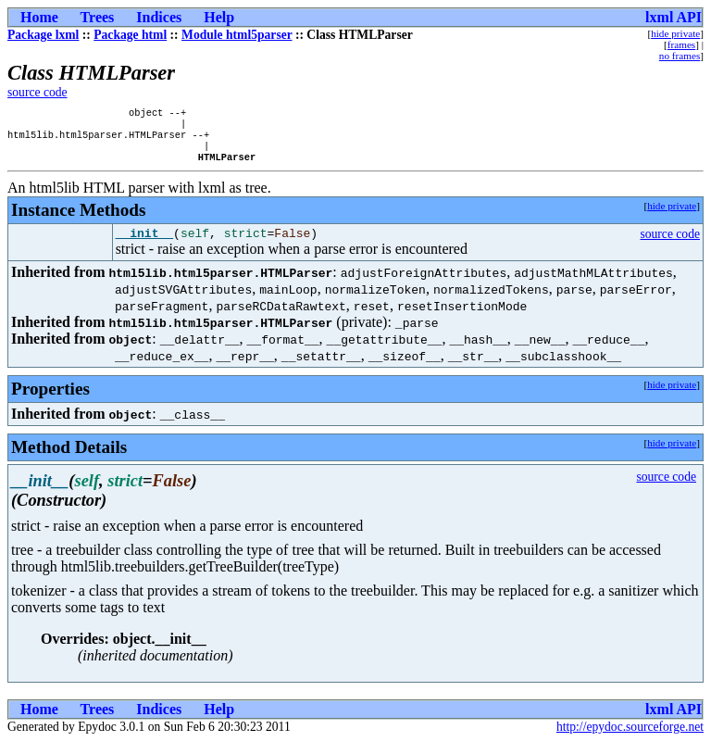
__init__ (144, 244)
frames (681, 44)
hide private (675, 33)
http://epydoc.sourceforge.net (630, 739)
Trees (98, 17)
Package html (130, 35)
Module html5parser (236, 35)
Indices (158, 17)
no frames (679, 55)
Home (39, 17)
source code (37, 92)
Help (219, 17)
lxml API (673, 17)
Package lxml (43, 35)
